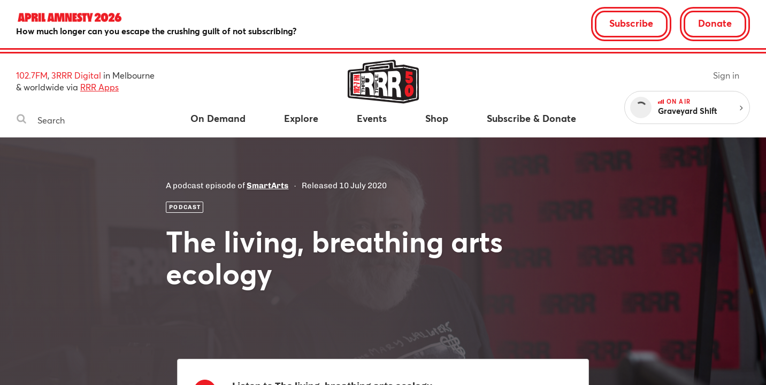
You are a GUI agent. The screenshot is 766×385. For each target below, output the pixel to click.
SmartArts (267, 185)
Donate (715, 23)
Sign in (726, 75)
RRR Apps (99, 87)
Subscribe (631, 23)
